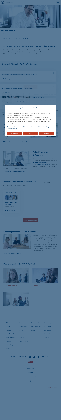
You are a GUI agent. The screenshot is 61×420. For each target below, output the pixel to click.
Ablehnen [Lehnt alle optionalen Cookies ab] (30, 133)
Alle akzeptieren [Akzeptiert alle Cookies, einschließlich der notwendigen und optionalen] (14, 133)
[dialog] (30, 120)
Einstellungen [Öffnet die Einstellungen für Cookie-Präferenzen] (46, 133)
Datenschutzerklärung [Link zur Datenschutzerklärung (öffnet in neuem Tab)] (12, 128)
